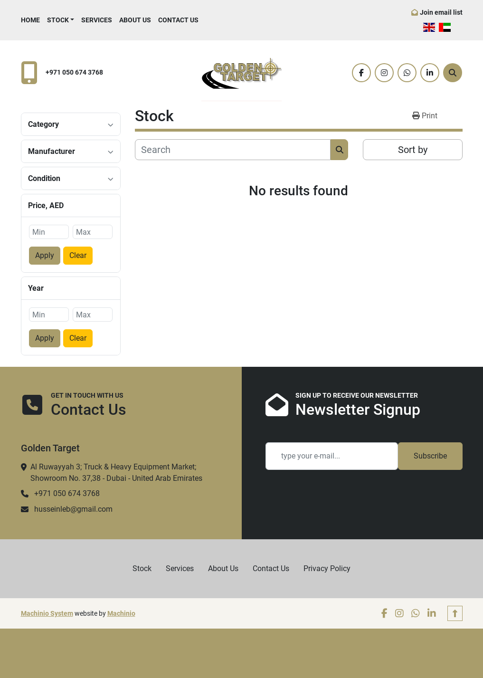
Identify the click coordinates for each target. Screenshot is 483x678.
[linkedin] (429, 72)
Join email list (441, 12)
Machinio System (47, 613)
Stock (58, 20)
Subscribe (430, 455)
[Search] (452, 72)
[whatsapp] (407, 72)
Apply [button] (44, 255)
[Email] (331, 456)
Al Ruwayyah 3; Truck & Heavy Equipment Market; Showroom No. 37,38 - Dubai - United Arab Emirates (116, 472)
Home (30, 20)
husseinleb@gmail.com (73, 509)
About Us (135, 20)
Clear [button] (77, 255)
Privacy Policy (326, 568)
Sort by (412, 149)
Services (96, 20)
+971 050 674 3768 (74, 72)
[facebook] (361, 72)
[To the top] (455, 613)
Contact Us (178, 20)
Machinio (121, 613)
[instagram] (384, 72)
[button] (61, 20)
